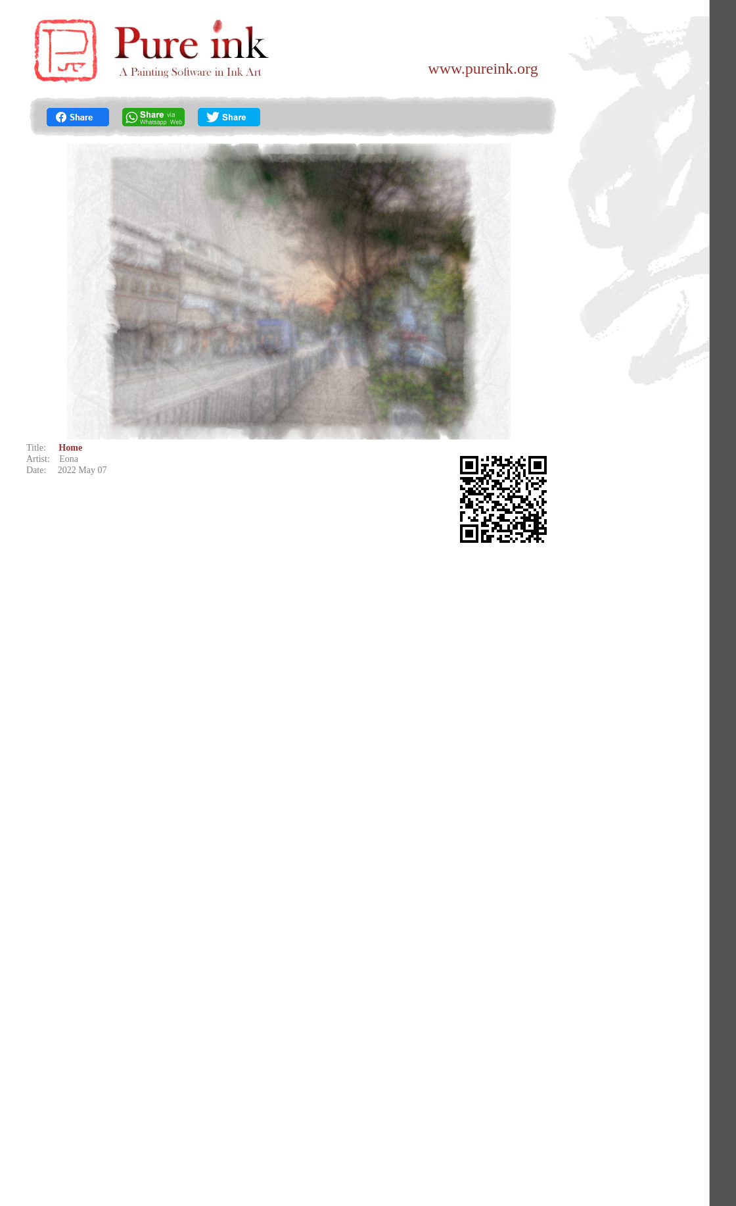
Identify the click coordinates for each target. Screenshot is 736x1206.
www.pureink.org (483, 68)
